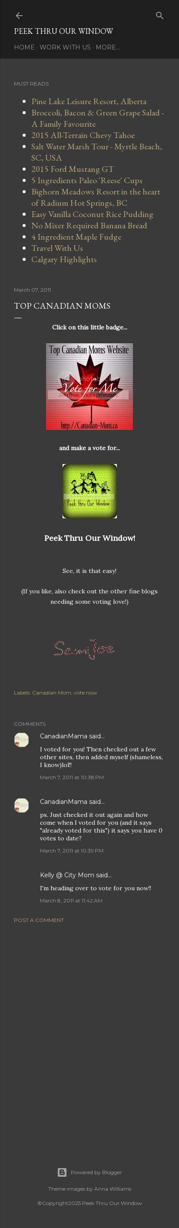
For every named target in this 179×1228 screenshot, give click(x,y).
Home (24, 47)
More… (108, 47)
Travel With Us (57, 248)
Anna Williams (112, 1188)
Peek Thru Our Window (63, 31)
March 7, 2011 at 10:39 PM (71, 850)
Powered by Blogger (89, 1172)
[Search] (160, 13)
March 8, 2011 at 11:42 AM (71, 900)
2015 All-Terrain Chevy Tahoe (83, 135)
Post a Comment (39, 920)
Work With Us (65, 47)
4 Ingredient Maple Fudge (76, 236)
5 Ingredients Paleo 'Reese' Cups (87, 180)
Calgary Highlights (64, 259)
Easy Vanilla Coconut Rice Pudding (92, 214)
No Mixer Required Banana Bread (89, 225)
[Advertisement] (89, 1034)
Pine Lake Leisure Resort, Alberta (88, 101)
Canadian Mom (51, 692)
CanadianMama (63, 736)
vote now (85, 692)
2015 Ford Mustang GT (72, 168)
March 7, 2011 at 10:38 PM (72, 777)
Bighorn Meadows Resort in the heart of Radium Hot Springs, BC (95, 197)
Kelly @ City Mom (67, 875)
